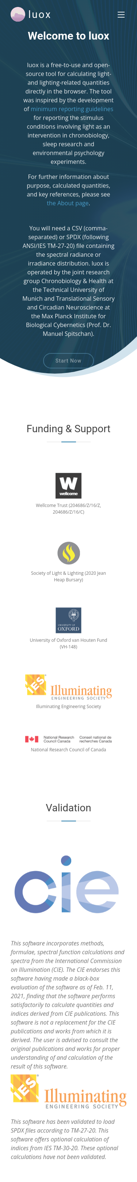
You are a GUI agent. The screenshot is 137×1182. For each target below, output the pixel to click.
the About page (67, 205)
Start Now (68, 365)
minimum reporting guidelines (72, 116)
